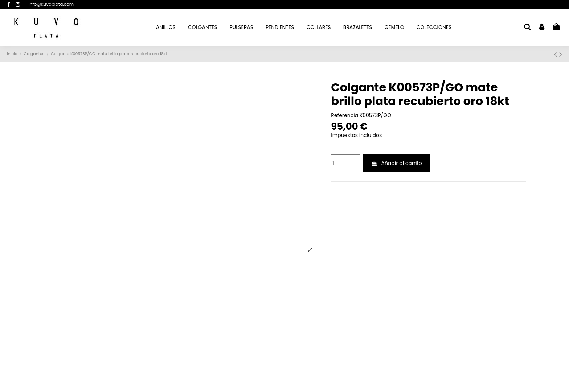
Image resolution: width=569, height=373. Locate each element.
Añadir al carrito (396, 163)
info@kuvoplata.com (51, 4)
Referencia (344, 115)
